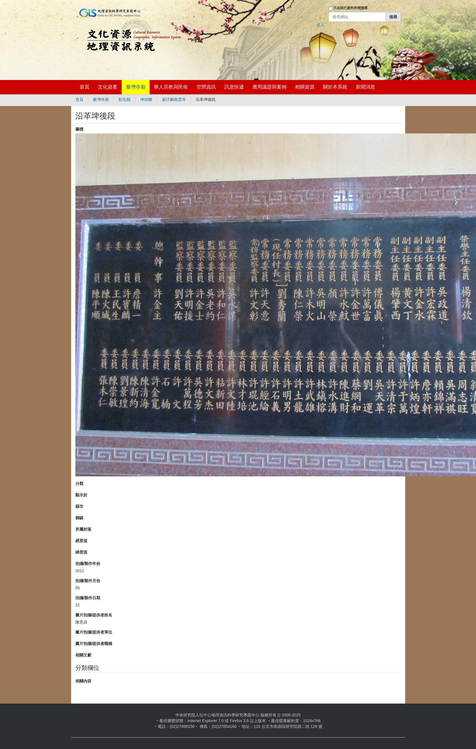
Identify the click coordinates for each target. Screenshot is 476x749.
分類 (79, 483)
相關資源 (304, 87)
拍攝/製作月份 (88, 580)
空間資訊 (206, 87)
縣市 (79, 506)
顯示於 (81, 495)
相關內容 (83, 681)
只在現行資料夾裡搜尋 (350, 8)
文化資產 (107, 87)
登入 (321, 25)
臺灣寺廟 (135, 87)
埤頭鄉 (146, 99)
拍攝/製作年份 (88, 563)
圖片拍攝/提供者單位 (94, 632)
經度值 (81, 540)
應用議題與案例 (269, 87)
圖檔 (79, 129)
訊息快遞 (234, 87)
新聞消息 (365, 87)
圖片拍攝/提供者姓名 (94, 615)
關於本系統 (335, 87)
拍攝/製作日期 (88, 598)
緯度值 (81, 552)
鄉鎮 (79, 518)
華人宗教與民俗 (171, 87)
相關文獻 (83, 655)
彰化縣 (124, 99)
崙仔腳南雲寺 (174, 99)
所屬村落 (83, 529)
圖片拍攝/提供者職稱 (94, 643)
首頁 (84, 87)
